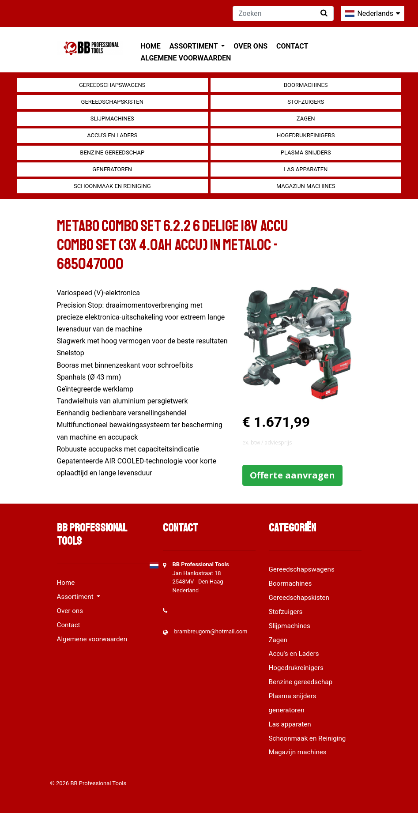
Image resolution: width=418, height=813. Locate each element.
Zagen (306, 118)
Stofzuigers (305, 101)
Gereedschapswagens (112, 85)
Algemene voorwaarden (186, 58)
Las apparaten (306, 169)
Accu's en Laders (112, 135)
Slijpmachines (112, 118)
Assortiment (194, 46)
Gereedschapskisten (112, 101)
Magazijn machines (305, 186)
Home (151, 46)
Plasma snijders (306, 152)
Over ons (250, 46)
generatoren (112, 169)
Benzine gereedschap (112, 152)
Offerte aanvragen (292, 475)
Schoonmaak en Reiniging (112, 186)
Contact (292, 46)
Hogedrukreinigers (306, 135)
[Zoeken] (283, 13)
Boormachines (306, 85)
